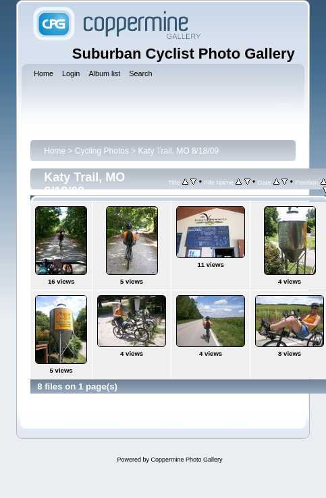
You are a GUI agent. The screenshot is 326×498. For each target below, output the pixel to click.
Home (54, 151)
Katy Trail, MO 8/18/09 (178, 151)
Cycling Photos (102, 151)
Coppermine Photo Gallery (186, 459)
